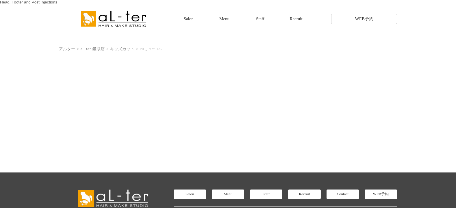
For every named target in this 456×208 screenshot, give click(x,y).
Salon (189, 18)
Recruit (296, 18)
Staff (260, 18)
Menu (224, 18)
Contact (342, 111)
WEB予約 (364, 18)
